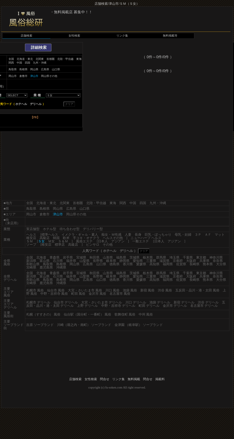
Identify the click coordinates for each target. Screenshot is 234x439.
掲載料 (160, 379)
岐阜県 (111, 261)
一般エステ (140, 241)
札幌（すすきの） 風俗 (43, 314)
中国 (19, 62)
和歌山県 (33, 264)
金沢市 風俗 (97, 293)
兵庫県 (204, 261)
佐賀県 (181, 264)
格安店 (31, 238)
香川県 (128, 264)
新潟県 (31, 261)
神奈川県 (216, 257)
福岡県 (168, 264)
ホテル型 (49, 229)
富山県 (45, 261)
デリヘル (36, 104)
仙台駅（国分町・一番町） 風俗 (87, 314)
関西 (11, 62)
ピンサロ (92, 244)
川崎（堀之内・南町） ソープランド (84, 325)
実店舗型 (33, 229)
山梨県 (85, 261)
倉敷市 (23, 76)
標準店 (60, 244)
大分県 (221, 264)
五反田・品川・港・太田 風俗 (197, 290)
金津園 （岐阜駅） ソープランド (139, 325)
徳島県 (114, 264)
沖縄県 (61, 267)
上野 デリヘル (87, 305)
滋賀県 (164, 261)
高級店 (45, 238)
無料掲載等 (170, 35)
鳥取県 (13, 69)
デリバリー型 (93, 229)
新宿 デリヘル (184, 302)
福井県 (71, 261)
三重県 (151, 261)
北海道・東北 (25, 58)
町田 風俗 (78, 293)
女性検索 (74, 35)
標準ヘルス (49, 234)
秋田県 (95, 257)
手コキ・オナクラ (86, 238)
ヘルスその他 (113, 238)
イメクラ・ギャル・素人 (79, 234)
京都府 (178, 261)
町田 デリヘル (149, 305)
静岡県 (124, 261)
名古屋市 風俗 (120, 293)
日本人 (103, 241)
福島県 (121, 257)
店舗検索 (26, 35)
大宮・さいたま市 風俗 (85, 290)
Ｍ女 (51, 241)
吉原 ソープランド (40, 325)
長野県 (98, 261)
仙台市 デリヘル (66, 302)
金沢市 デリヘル (175, 305)
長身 (138, 234)
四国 (27, 62)
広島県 (45, 69)
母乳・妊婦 (183, 234)
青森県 (55, 257)
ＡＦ (208, 234)
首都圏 (50, 58)
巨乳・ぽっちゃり (158, 234)
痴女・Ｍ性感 (111, 234)
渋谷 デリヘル (208, 302)
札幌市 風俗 (35, 290)
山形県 (108, 257)
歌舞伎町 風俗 (125, 314)
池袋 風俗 (130, 290)
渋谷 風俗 (165, 290)
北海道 (41, 257)
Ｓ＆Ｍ (63, 241)
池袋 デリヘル (159, 302)
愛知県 (138, 261)
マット (220, 234)
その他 (108, 244)
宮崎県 (31, 267)
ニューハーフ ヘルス (146, 238)
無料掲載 (134, 379)
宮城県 (81, 257)
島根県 (23, 69)
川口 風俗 (112, 290)
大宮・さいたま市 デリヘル (101, 302)
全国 (11, 58)
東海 (79, 58)
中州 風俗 (146, 314)
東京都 (201, 257)
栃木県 (148, 257)
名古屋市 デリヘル (204, 305)
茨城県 (134, 257)
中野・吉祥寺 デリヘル (118, 305)
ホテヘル (21, 104)
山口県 (56, 69)
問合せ (104, 379)
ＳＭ (29, 241)
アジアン (117, 241)
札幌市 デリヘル (38, 302)
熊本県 (208, 264)
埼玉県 (174, 257)
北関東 (40, 58)
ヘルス (31, 234)
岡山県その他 (49, 76)
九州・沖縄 (39, 62)
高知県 (154, 264)
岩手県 (68, 257)
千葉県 (188, 257)
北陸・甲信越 (65, 58)
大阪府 (191, 261)
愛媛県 (141, 264)
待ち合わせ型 (70, 229)
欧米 (66, 238)
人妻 (128, 234)
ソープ (31, 244)
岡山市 (13, 76)
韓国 (56, 238)
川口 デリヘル (135, 302)
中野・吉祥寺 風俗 (54, 293)
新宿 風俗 (147, 290)
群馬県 (161, 257)
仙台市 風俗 (56, 290)
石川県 (58, 261)
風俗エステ (84, 241)
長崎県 (194, 264)
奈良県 (218, 261)
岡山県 (34, 69)
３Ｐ (198, 234)
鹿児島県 (46, 267)
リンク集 (122, 35)
